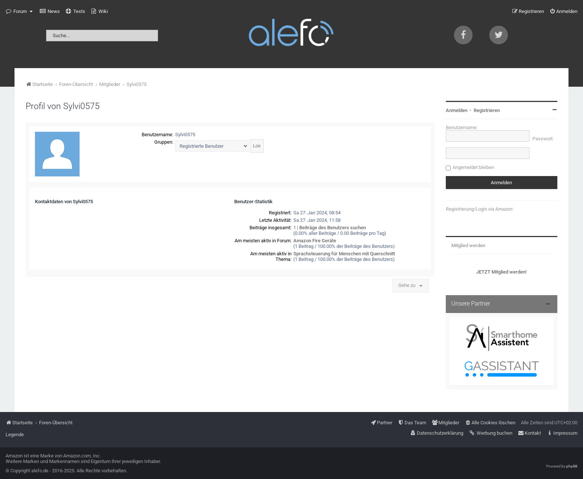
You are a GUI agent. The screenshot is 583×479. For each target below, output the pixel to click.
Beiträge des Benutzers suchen (332, 227)
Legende (15, 434)
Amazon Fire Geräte (314, 240)
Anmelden (456, 110)
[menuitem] (50, 11)
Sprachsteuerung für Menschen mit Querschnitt (344, 253)
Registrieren (487, 110)
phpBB (571, 466)
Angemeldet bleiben (473, 167)
